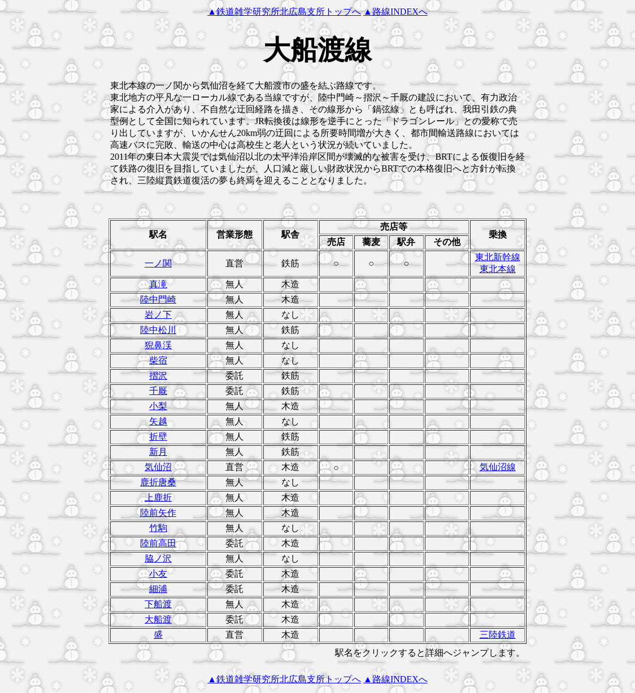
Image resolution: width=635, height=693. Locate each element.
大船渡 (158, 619)
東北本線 (498, 269)
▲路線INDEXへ (395, 11)
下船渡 (158, 604)
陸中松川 (158, 330)
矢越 (158, 421)
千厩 (158, 391)
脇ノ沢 (158, 558)
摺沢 (158, 375)
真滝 (158, 284)
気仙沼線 (498, 467)
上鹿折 (158, 497)
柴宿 (158, 360)
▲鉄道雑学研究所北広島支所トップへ (284, 11)
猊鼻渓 (158, 345)
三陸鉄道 (498, 634)
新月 (158, 452)
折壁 (158, 436)
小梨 (158, 406)
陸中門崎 (158, 299)
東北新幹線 (497, 257)
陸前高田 (158, 543)
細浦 (158, 589)
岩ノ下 (158, 314)
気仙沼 (158, 467)
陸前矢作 (158, 512)
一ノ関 (158, 263)
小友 (158, 573)
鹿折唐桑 (158, 482)
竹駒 (158, 528)
